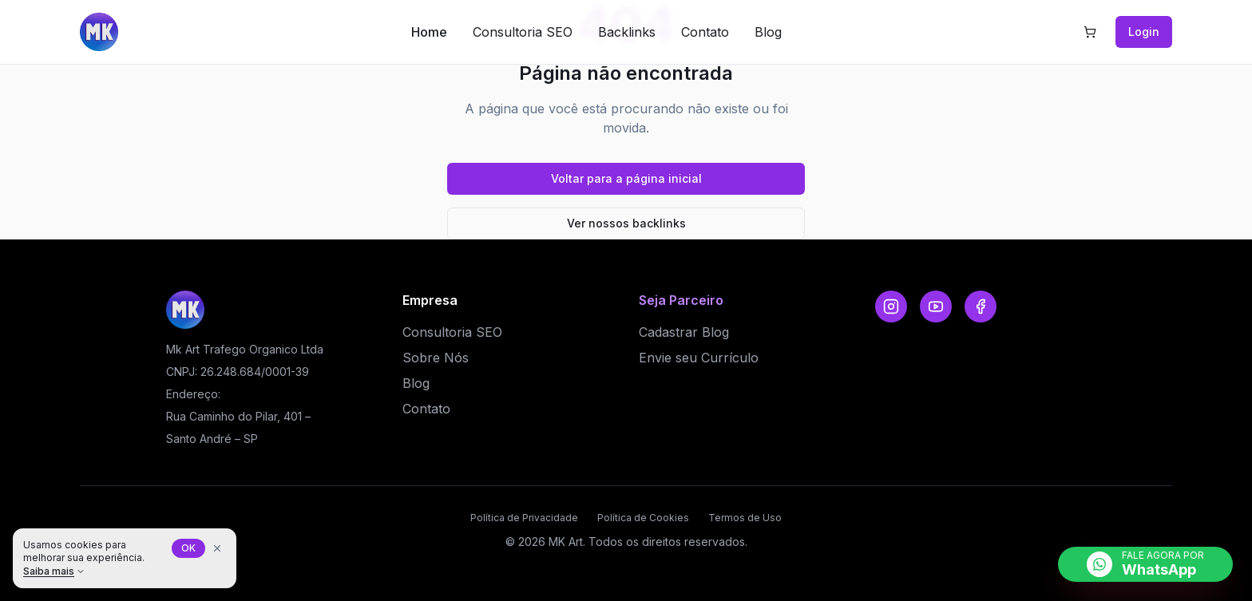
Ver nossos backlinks (626, 223)
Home (429, 32)
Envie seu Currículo (699, 358)
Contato (705, 32)
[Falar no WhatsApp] (1145, 564)
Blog (768, 32)
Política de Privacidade (524, 518)
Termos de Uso (745, 518)
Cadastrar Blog (684, 332)
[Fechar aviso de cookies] (217, 548)
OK (188, 548)
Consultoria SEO (523, 32)
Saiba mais (54, 571)
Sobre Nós (435, 358)
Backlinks (627, 32)
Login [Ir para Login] (1143, 31)
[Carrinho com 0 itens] (1090, 32)
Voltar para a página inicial (626, 178)
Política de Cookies (643, 518)
